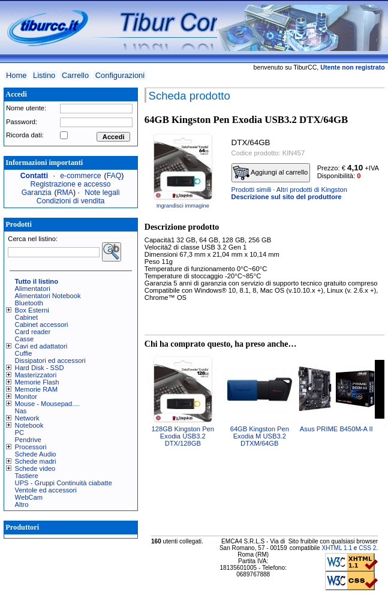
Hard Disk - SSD (39, 367)
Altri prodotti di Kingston (311, 189)
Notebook (29, 425)
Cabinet (26, 317)
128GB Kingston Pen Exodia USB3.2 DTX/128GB (183, 436)
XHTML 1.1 (336, 548)
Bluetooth (29, 302)
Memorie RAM (36, 389)
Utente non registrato (352, 67)
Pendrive (28, 439)
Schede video (35, 468)
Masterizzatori (36, 374)
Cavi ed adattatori (41, 346)
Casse (24, 338)
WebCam (29, 497)
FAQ (114, 176)
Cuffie (23, 353)
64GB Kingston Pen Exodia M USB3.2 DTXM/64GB (259, 436)
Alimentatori (32, 288)
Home (16, 75)
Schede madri (35, 461)
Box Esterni (32, 310)
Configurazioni (120, 75)
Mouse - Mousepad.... (47, 403)
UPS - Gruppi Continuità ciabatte (63, 482)
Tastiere (26, 475)
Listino (44, 75)
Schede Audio (35, 454)
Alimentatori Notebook (48, 295)
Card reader (33, 331)
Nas (21, 410)
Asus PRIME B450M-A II (336, 428)
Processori (31, 446)
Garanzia (37, 192)
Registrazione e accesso (71, 184)
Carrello (75, 75)
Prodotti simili (251, 189)
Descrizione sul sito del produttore (286, 196)
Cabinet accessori (41, 324)
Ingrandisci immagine (183, 206)
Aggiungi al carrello (270, 172)
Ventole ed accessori (46, 490)
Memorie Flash (37, 382)
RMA (65, 192)
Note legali (102, 192)
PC (20, 432)
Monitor (26, 396)
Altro (22, 504)
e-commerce (80, 176)
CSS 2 (367, 548)
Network (27, 418)
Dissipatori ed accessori (50, 360)
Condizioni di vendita (71, 201)
